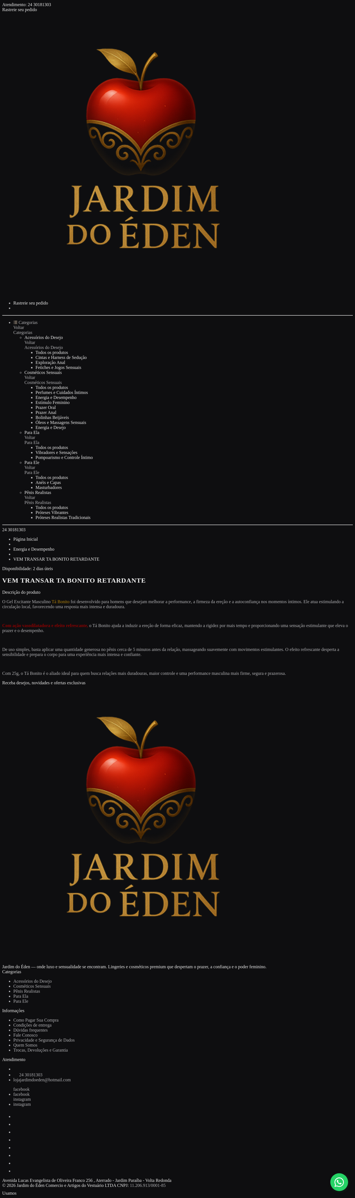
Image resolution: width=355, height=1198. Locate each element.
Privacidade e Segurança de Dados (44, 1040)
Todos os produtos (52, 352)
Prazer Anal (46, 412)
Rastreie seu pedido (19, 9)
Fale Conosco (25, 1035)
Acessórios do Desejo (43, 337)
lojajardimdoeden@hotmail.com (42, 1079)
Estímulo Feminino (53, 402)
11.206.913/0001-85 (148, 1185)
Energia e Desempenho (56, 397)
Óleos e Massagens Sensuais (61, 422)
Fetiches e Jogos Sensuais (58, 367)
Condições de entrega (32, 1025)
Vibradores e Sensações (56, 452)
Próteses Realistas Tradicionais (63, 517)
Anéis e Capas (48, 482)
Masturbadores (49, 487)
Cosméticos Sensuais (43, 372)
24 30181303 (39, 4)
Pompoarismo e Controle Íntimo (64, 457)
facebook (21, 1089)
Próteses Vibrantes (52, 512)
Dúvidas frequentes (30, 1030)
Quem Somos (25, 1045)
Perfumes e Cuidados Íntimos (62, 392)
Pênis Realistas (37, 492)
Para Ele (31, 462)
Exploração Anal (50, 362)
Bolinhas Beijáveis (52, 417)
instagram (22, 1099)
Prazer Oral (46, 407)
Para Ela (31, 432)
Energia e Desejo (51, 427)
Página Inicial (25, 539)
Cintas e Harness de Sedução (61, 357)
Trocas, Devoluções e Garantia (40, 1050)
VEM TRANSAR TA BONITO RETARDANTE (56, 559)
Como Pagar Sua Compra (36, 1020)
